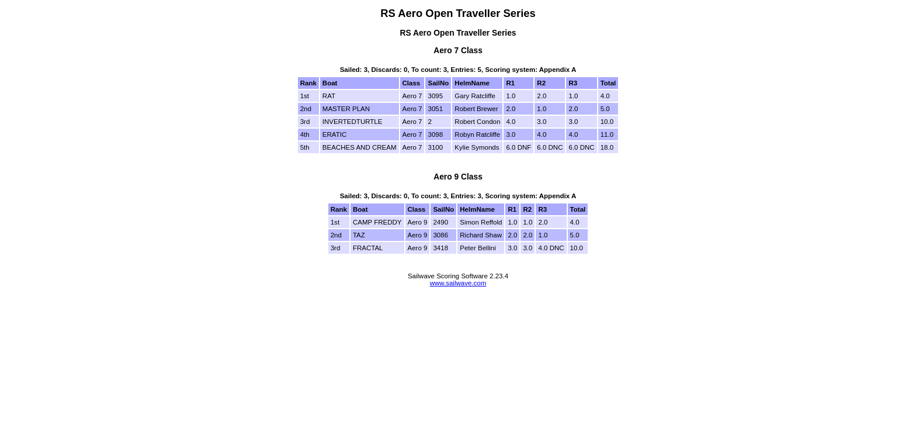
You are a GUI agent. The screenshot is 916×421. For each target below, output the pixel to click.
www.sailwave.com (458, 283)
